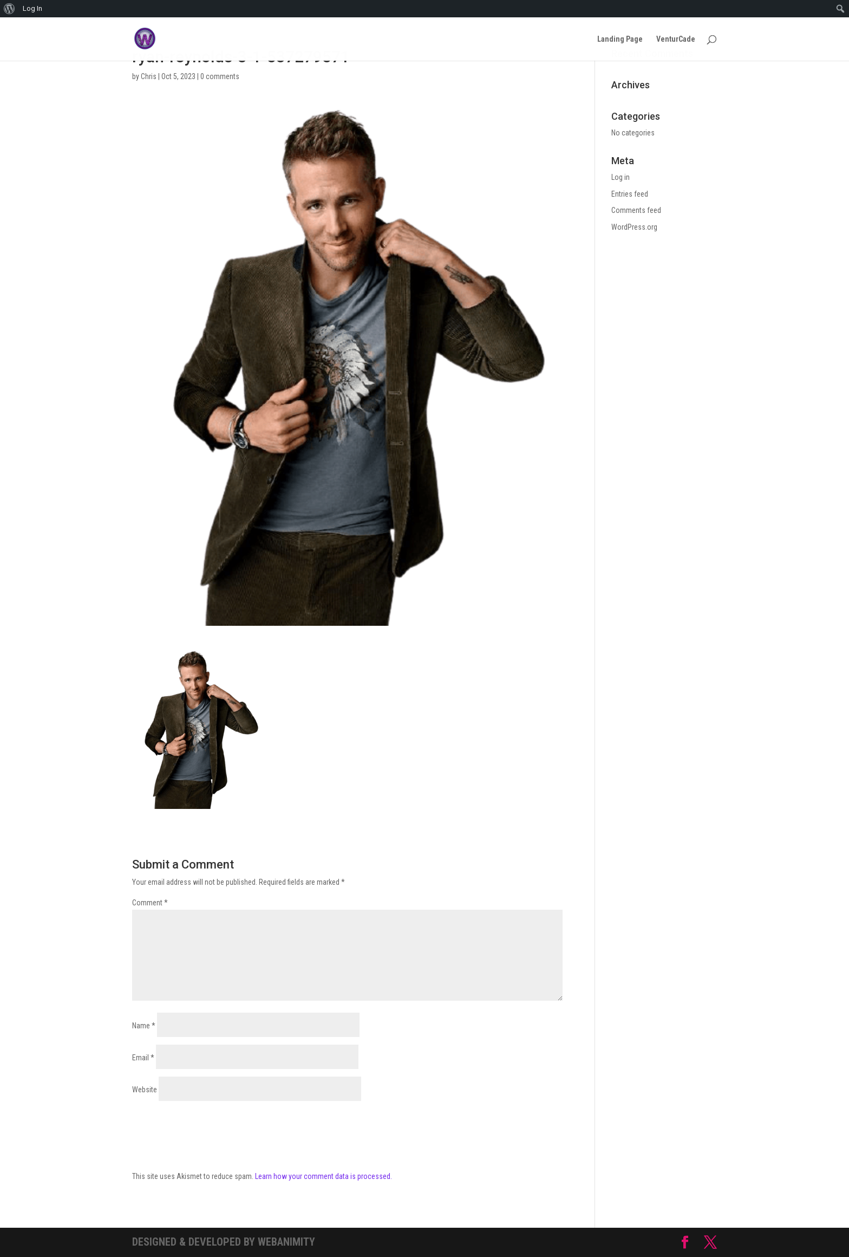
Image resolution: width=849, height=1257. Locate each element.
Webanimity (286, 1241)
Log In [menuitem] (32, 8)
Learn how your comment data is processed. (323, 1176)
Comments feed (636, 210)
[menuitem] (9, 8)
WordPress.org (634, 227)
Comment (150, 902)
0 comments (219, 76)
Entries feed (629, 194)
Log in (620, 177)
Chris (148, 76)
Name (143, 1025)
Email (143, 1057)
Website (144, 1089)
